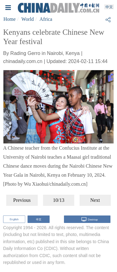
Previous (22, 200)
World (28, 19)
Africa (46, 19)
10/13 (58, 200)
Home (9, 19)
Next (95, 200)
